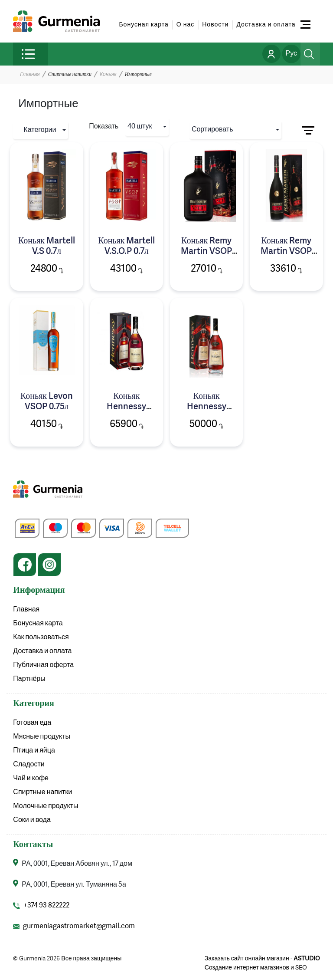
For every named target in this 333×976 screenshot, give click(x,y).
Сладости (28, 764)
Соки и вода (31, 820)
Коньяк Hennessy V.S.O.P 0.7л (206, 407)
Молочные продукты (45, 806)
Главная (29, 74)
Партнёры (29, 679)
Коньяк (108, 74)
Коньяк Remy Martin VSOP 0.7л (286, 251)
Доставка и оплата (265, 25)
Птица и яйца (34, 750)
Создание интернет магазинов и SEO (256, 968)
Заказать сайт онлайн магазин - (262, 959)
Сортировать (212, 129)
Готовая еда (32, 723)
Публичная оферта (43, 665)
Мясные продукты (41, 736)
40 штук (139, 126)
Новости (215, 25)
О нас (185, 25)
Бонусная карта (143, 25)
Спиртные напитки (42, 792)
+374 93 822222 (46, 905)
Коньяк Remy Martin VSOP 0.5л (206, 251)
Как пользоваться (41, 637)
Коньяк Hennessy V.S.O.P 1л (126, 407)
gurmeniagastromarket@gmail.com (79, 926)
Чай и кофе (31, 778)
